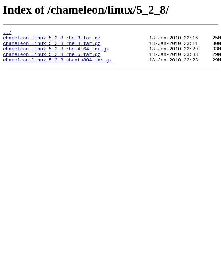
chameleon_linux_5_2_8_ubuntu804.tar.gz (57, 66)
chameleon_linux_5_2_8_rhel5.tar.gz (51, 59)
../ (7, 33)
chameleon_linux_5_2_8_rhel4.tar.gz (51, 46)
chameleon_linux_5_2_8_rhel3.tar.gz (51, 39)
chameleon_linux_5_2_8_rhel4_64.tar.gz (56, 53)
